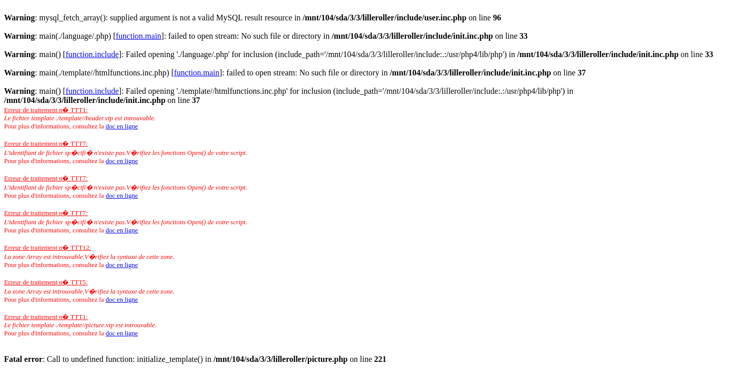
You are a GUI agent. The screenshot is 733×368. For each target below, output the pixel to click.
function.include (92, 54)
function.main (138, 36)
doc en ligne (121, 126)
